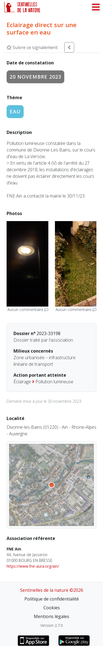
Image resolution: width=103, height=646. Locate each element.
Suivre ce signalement (32, 47)
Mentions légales (51, 616)
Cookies (51, 608)
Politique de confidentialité (51, 599)
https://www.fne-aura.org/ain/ (33, 566)
